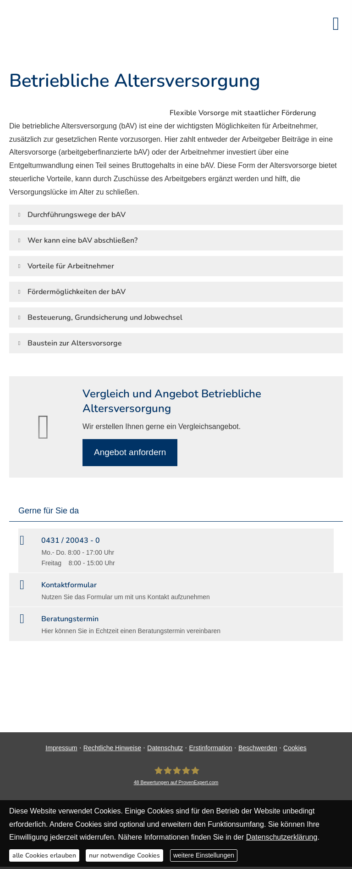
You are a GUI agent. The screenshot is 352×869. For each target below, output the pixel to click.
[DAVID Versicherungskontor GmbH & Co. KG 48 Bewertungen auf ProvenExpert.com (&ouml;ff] (176, 775)
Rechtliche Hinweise (112, 748)
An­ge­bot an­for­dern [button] (130, 452)
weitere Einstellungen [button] (203, 855)
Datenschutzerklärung (282, 837)
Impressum (61, 748)
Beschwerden (257, 748)
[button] (77, 214)
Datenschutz (165, 748)
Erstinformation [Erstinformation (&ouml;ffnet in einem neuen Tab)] (210, 748)
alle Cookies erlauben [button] (44, 855)
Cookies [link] (295, 748)
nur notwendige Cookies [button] (124, 855)
